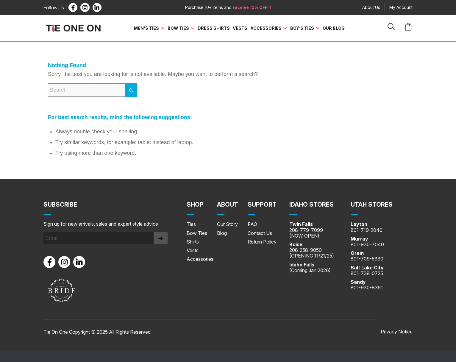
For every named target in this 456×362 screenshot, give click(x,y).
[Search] (92, 90)
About (227, 204)
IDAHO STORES (311, 204)
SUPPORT (262, 204)
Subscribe (60, 204)
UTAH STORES (372, 204)
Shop (195, 204)
